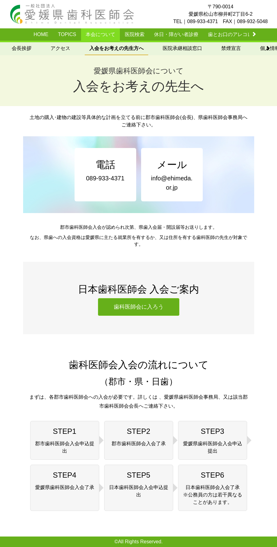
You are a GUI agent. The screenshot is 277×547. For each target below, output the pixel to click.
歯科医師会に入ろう (139, 307)
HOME (41, 34)
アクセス (60, 48)
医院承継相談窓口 (182, 48)
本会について (100, 34)
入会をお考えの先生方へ (116, 48)
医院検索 (135, 34)
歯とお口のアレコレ (230, 34)
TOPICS (67, 34)
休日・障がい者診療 (176, 34)
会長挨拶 (21, 48)
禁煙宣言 (231, 48)
